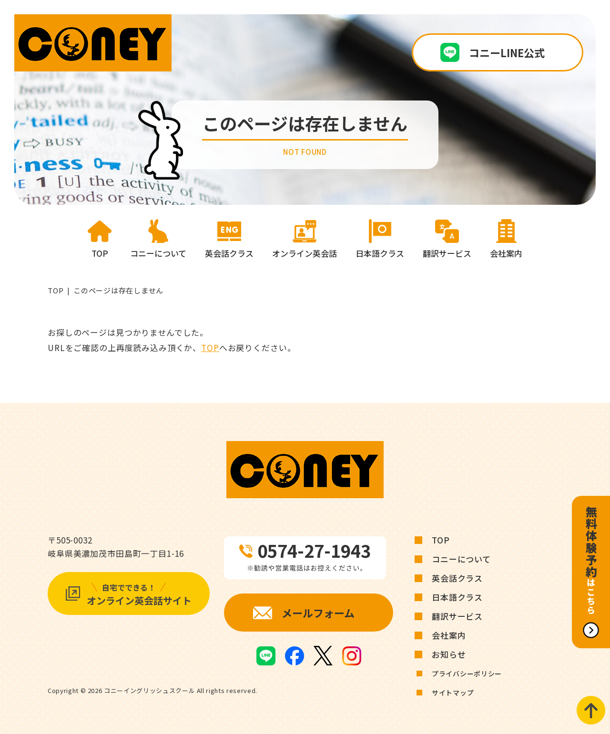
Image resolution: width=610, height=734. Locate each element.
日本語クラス (457, 597)
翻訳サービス (457, 616)
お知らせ (449, 654)
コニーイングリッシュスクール (149, 690)
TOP (55, 290)
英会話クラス (457, 578)
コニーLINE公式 (507, 52)
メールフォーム (318, 612)
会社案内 (449, 635)
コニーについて (461, 559)
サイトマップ (453, 692)
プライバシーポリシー (467, 673)
